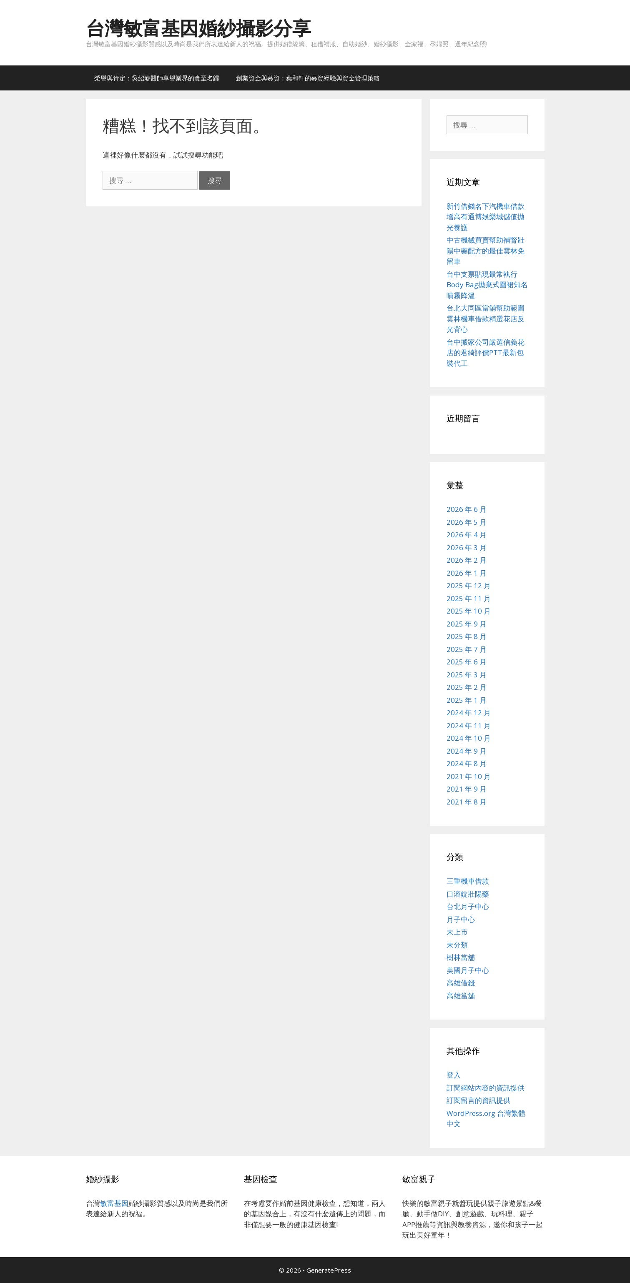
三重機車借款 (468, 881)
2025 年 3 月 (467, 674)
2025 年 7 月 (467, 649)
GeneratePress (328, 1270)
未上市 (457, 932)
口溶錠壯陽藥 (468, 894)
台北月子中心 (468, 906)
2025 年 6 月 (467, 662)
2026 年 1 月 (467, 573)
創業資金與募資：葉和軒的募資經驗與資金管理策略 (308, 78)
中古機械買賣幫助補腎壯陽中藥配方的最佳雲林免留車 (486, 250)
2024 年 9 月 (467, 751)
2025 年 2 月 (467, 687)
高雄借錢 (461, 982)
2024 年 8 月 (467, 763)
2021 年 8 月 (467, 802)
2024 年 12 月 (469, 712)
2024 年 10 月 (469, 738)
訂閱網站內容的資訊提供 (486, 1088)
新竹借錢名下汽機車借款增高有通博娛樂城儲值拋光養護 (486, 216)
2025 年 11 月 (469, 598)
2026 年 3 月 (467, 547)
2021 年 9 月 (467, 789)
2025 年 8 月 (467, 636)
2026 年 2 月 (467, 560)
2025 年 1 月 (467, 700)
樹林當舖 (461, 957)
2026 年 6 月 (467, 509)
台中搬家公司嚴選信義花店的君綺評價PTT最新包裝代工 (486, 352)
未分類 (457, 945)
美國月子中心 (468, 970)
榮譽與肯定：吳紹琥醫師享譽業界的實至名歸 (156, 78)
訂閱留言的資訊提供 (478, 1100)
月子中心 (461, 919)
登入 (454, 1075)
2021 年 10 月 (469, 776)
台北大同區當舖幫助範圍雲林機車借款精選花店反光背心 (486, 318)
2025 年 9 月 (467, 624)
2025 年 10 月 (469, 611)
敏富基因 (114, 1203)
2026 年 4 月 (467, 534)
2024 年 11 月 (469, 725)
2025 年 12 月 (469, 585)
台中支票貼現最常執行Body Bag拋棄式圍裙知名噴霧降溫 (487, 284)
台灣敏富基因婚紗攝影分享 (198, 27)
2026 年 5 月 (467, 522)
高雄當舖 (461, 995)
